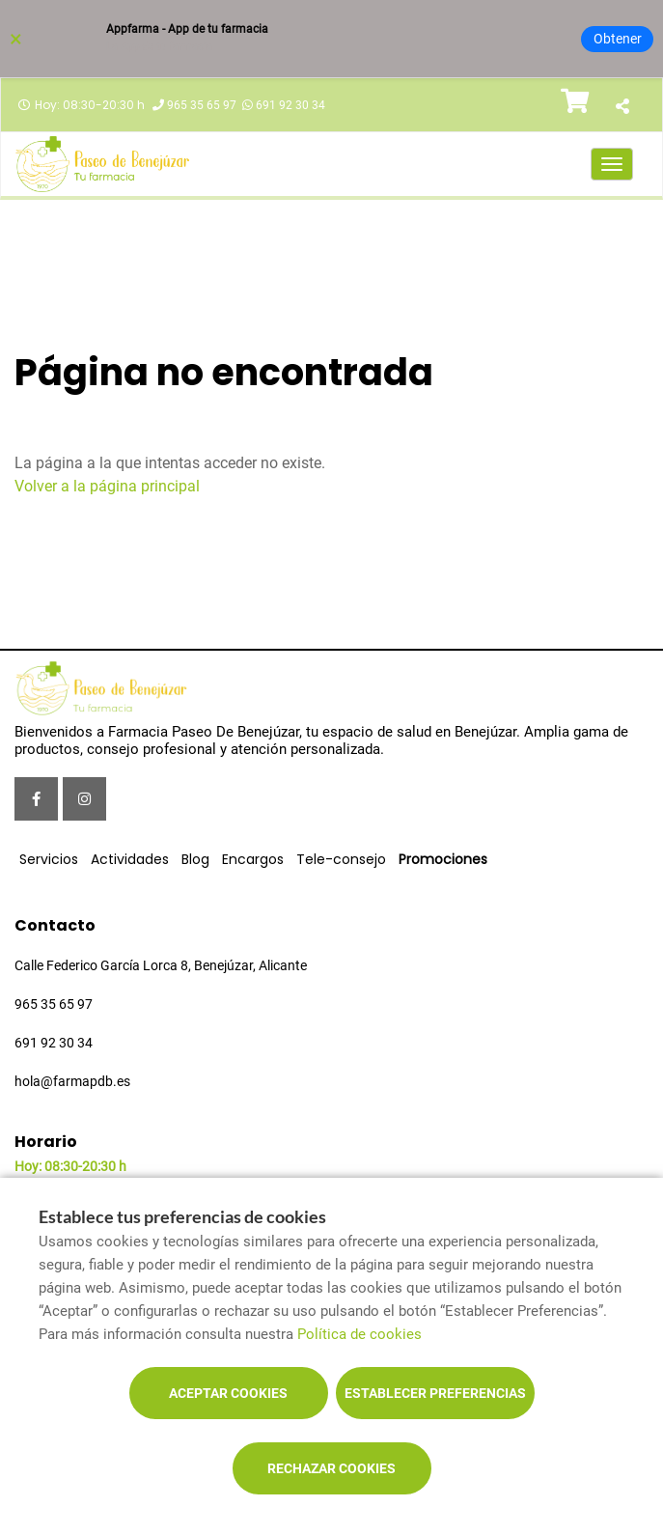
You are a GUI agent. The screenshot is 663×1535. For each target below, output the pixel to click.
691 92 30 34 (290, 105)
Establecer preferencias (435, 1393)
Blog (195, 859)
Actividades (130, 859)
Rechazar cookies (331, 1468)
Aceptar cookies (228, 1393)
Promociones (443, 859)
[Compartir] (622, 107)
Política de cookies (359, 1334)
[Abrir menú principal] (612, 164)
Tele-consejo (341, 859)
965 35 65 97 (201, 105)
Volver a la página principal (107, 486)
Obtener (618, 38)
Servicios (48, 859)
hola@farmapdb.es (72, 1081)
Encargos (253, 859)
